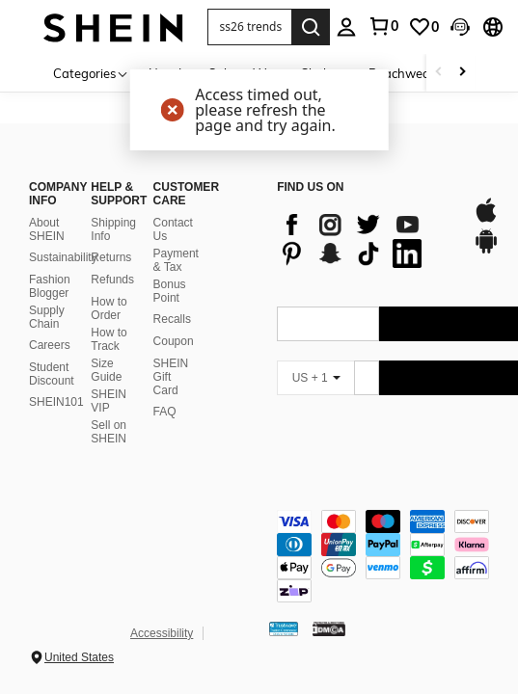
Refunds (112, 279)
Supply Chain (47, 317)
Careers (49, 345)
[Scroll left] (439, 73)
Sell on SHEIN (108, 431)
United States (79, 657)
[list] (364, 239)
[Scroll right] (462, 73)
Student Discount (51, 373)
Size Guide (106, 370)
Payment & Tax (176, 260)
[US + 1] (315, 377)
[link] (423, 27)
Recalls (172, 319)
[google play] (486, 250)
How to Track (108, 339)
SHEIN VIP (108, 400)
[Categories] (91, 73)
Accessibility (161, 633)
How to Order (108, 308)
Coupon (173, 341)
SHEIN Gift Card (171, 377)
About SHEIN (47, 229)
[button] (249, 27)
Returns (111, 257)
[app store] (486, 220)
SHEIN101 (56, 402)
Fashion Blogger (49, 286)
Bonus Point (169, 291)
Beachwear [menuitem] (401, 73)
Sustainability (63, 257)
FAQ (165, 411)
